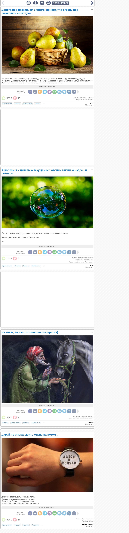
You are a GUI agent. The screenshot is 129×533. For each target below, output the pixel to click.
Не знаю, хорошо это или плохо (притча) (29, 332)
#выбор (90, 417)
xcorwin (90, 422)
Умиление (35, 525)
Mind (91, 103)
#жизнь (76, 97)
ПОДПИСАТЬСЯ (61, 3)
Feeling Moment (87, 524)
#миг (82, 262)
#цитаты (90, 257)
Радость (17, 103)
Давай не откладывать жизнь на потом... (29, 434)
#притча (90, 97)
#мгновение (89, 262)
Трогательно (27, 103)
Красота (37, 103)
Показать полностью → (47, 86)
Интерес (17, 266)
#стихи (91, 519)
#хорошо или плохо (86, 419)
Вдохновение (7, 103)
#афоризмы (79, 260)
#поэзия (85, 519)
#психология (82, 257)
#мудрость (83, 97)
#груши (90, 99)
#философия (88, 260)
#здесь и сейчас (81, 99)
